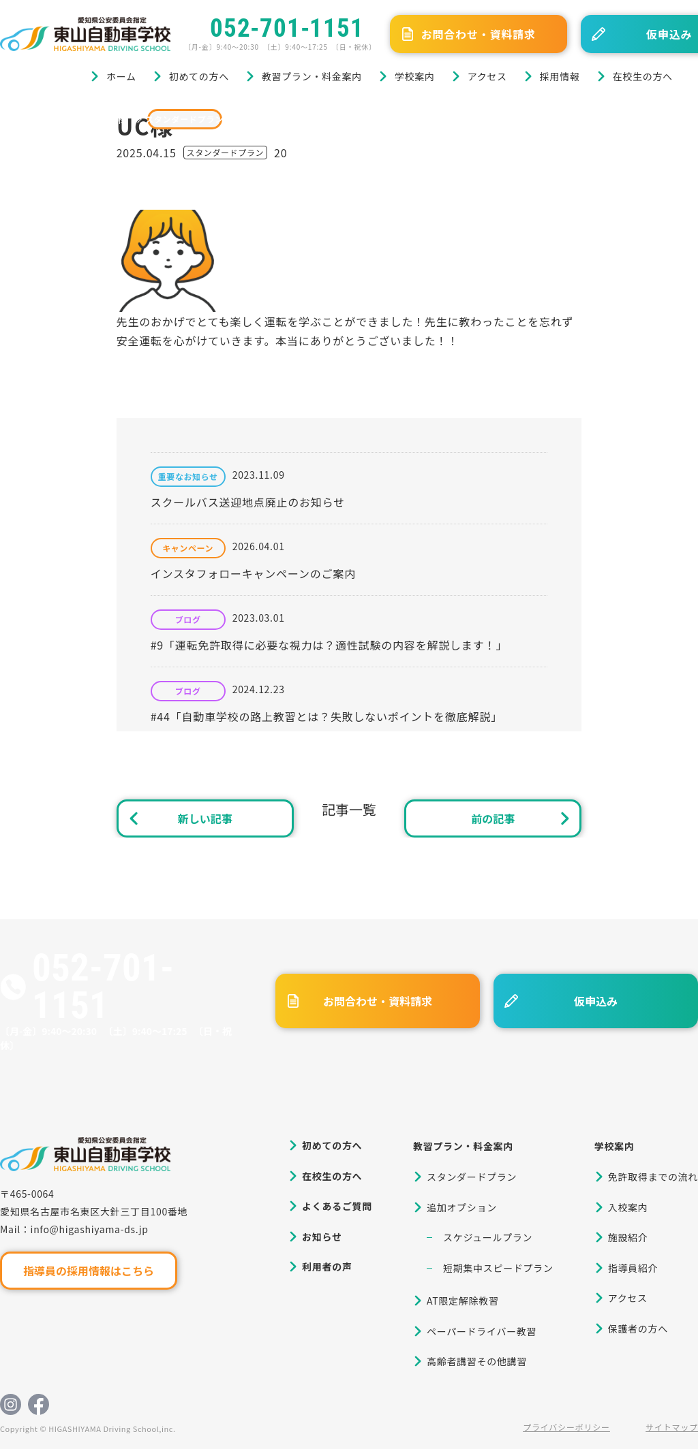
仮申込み (596, 1001)
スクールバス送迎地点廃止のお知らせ (248, 502)
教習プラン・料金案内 (312, 76)
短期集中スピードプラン (498, 1268)
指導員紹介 (633, 1268)
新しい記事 (205, 818)
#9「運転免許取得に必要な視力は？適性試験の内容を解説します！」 (329, 645)
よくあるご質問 (337, 1206)
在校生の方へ (643, 76)
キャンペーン (187, 548)
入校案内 (628, 1207)
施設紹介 (628, 1237)
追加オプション (462, 1207)
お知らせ (322, 1236)
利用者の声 (327, 1266)
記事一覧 (349, 809)
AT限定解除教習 (463, 1300)
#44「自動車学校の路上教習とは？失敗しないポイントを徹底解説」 (326, 716)
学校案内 (415, 76)
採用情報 (560, 76)
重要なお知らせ (188, 476)
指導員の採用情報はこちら (88, 1270)
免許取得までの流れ (653, 1176)
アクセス (487, 76)
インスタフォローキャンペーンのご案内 (253, 573)
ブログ (67, 119)
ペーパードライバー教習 (481, 1331)
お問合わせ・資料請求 (478, 34)
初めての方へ (199, 76)
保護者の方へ (638, 1328)
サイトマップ (672, 1427)
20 (280, 152)
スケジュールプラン (487, 1237)
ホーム (121, 76)
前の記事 (493, 818)
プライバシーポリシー (566, 1427)
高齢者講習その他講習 (477, 1361)
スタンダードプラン (184, 119)
